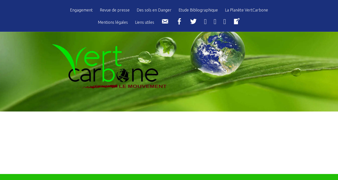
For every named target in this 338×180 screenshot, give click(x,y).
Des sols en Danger (154, 10)
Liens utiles (144, 22)
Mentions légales (113, 22)
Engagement (81, 10)
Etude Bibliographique (198, 10)
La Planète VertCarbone (246, 10)
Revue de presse (115, 10)
